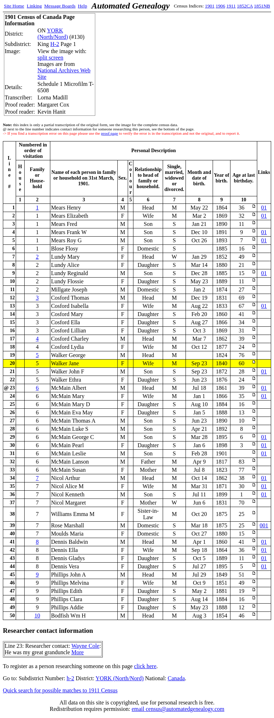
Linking (34, 6)
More (77, 652)
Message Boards (60, 6)
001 (264, 525)
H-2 (54, 44)
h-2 (70, 678)
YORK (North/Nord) (52, 33)
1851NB (262, 6)
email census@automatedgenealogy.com (178, 709)
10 (37, 616)
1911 (231, 6)
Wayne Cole (85, 646)
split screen (50, 58)
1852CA (245, 6)
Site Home (14, 6)
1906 (220, 6)
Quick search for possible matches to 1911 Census (60, 690)
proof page (109, 133)
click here (145, 666)
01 (264, 208)
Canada (176, 678)
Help (82, 6)
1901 (210, 6)
